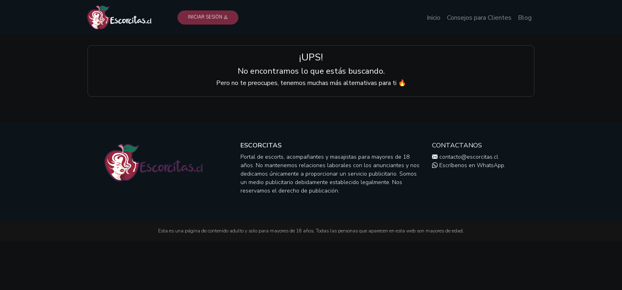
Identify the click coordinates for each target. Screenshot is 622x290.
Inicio (433, 17)
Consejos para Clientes (479, 17)
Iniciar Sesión (208, 17)
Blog (525, 17)
